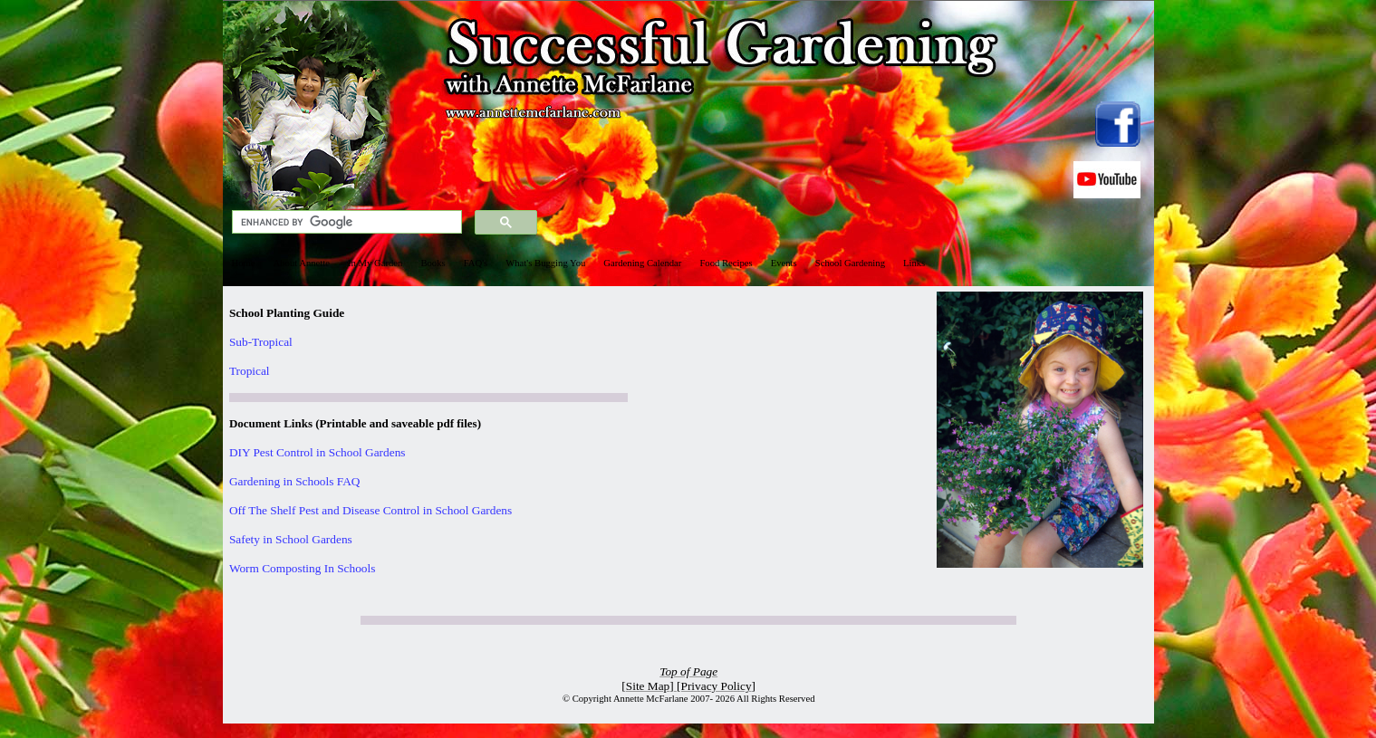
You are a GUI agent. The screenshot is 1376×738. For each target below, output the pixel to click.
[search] (345, 222)
